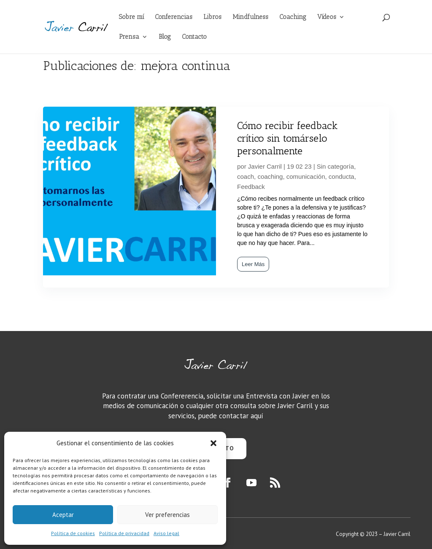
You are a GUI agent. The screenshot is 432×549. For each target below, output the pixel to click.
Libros (212, 17)
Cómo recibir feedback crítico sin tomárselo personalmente (287, 138)
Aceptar (63, 515)
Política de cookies (73, 533)
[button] (213, 443)
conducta (341, 176)
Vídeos (326, 17)
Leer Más (253, 264)
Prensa (129, 37)
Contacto (194, 37)
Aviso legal (166, 533)
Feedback (251, 186)
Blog (165, 37)
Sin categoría (335, 166)
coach (245, 176)
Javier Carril (265, 166)
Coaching (292, 17)
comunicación (305, 176)
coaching (270, 176)
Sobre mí (131, 17)
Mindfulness (250, 17)
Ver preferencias (167, 515)
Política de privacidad (124, 533)
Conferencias (173, 17)
